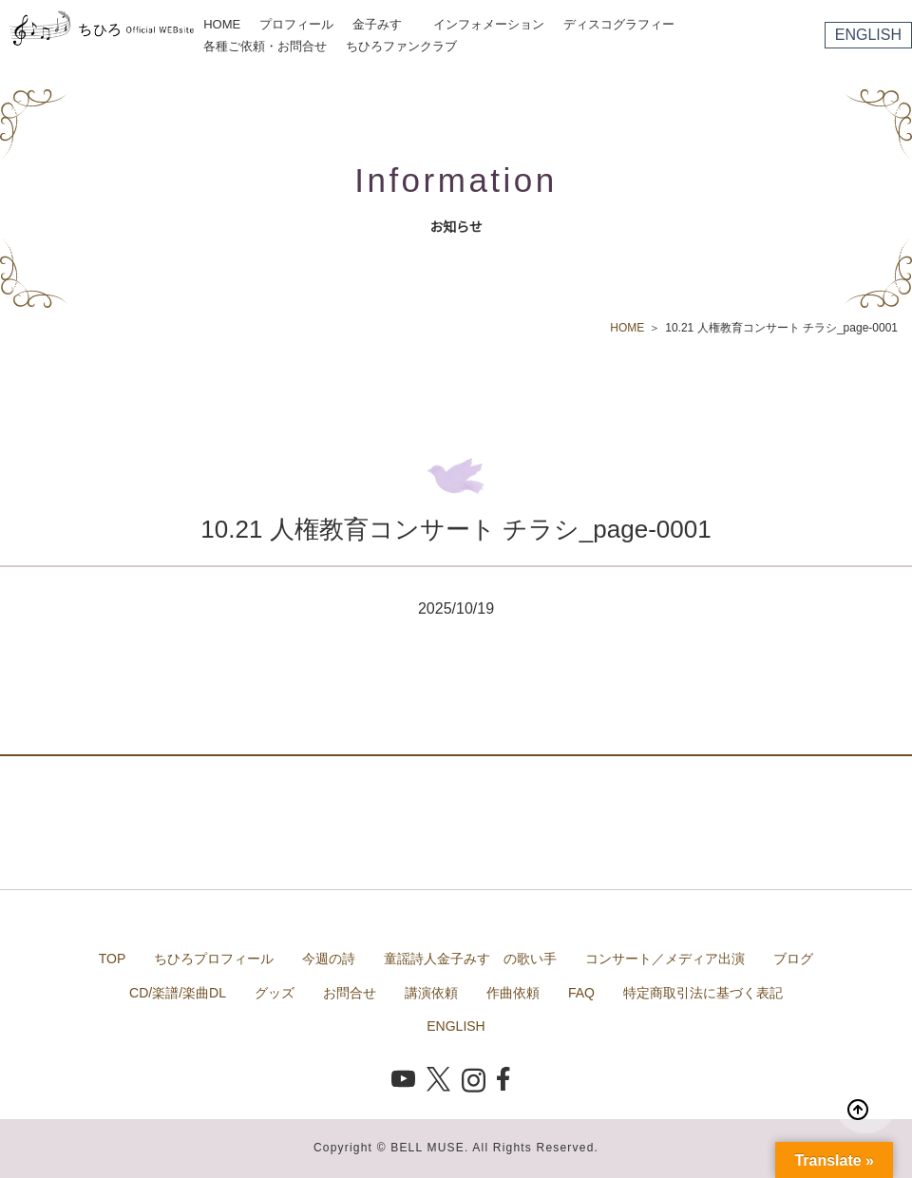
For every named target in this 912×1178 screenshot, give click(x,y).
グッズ (274, 992)
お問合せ (349, 992)
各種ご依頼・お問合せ (265, 46)
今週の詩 (328, 958)
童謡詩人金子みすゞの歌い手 (470, 958)
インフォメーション (488, 24)
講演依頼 (431, 992)
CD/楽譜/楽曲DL (177, 992)
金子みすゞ (383, 24)
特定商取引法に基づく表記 (703, 992)
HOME (221, 24)
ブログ (793, 958)
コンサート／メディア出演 (665, 958)
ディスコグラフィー (618, 24)
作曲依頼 (513, 992)
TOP (112, 958)
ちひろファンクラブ (401, 46)
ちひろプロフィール (214, 958)
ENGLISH (868, 35)
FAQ (581, 992)
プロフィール (296, 24)
